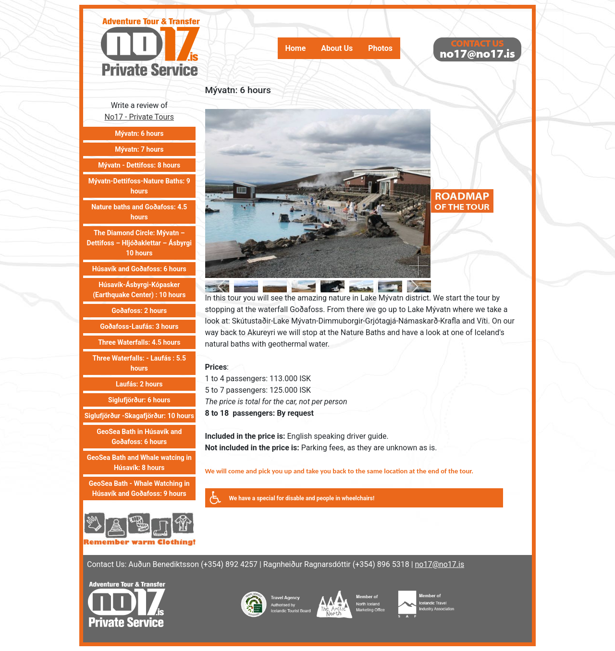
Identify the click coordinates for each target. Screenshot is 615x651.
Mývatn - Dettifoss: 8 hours (139, 165)
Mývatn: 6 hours (139, 133)
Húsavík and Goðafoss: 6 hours (139, 269)
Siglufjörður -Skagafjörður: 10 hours (139, 416)
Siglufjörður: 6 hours (139, 400)
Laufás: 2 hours (139, 384)
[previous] (223, 286)
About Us (337, 48)
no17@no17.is (440, 564)
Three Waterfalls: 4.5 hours (139, 342)
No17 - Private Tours (139, 116)
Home (295, 48)
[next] (413, 286)
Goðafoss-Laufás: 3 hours (139, 326)
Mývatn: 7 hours (139, 149)
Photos (380, 48)
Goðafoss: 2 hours (139, 310)
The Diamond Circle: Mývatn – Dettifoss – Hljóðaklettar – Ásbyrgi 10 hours (139, 243)
